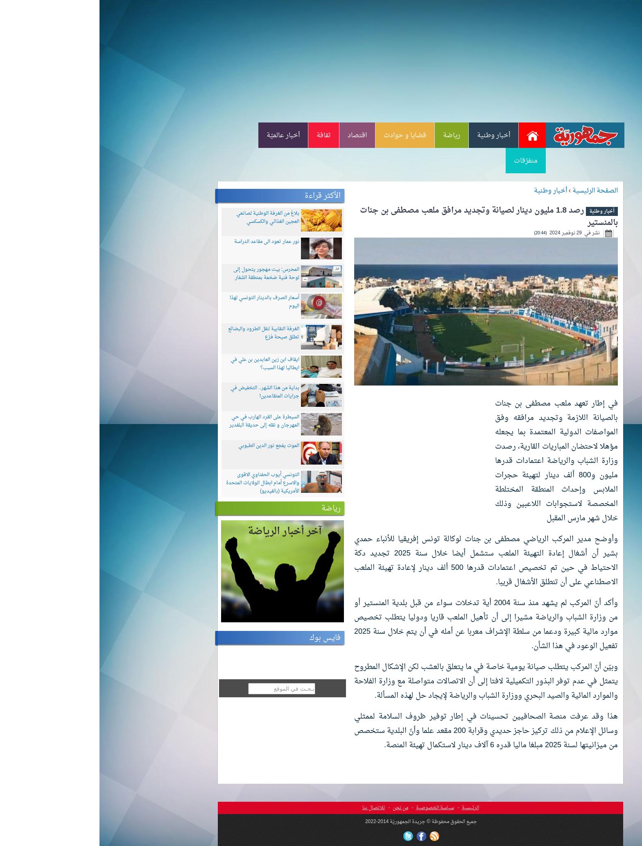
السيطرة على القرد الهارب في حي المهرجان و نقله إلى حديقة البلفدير (165, 421)
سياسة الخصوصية (335, 807)
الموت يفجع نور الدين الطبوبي (169, 445)
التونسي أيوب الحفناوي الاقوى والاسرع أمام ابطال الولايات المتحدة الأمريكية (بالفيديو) (163, 483)
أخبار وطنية (394, 135)
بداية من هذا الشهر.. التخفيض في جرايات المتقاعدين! (165, 392)
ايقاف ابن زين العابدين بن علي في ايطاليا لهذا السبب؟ (165, 363)
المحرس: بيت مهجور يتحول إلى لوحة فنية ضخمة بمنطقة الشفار (167, 273)
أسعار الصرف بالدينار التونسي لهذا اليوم (165, 302)
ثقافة (224, 135)
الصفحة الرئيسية (495, 191)
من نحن (301, 807)
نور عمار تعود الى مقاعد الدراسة (167, 241)
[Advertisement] (321, 60)
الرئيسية (371, 807)
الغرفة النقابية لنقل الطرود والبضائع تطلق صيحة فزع (164, 333)
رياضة (352, 135)
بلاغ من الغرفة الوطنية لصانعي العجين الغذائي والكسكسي (168, 217)
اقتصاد (257, 135)
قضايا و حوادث (305, 135)
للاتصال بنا (274, 807)
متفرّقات (426, 161)
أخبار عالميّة (183, 135)
